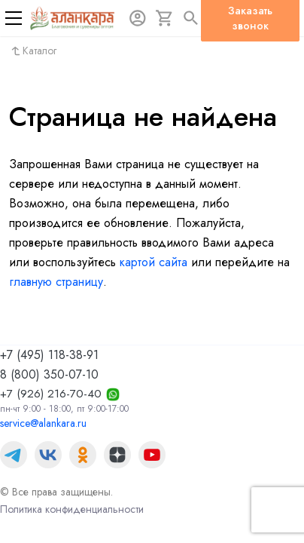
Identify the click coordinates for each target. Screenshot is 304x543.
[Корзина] (165, 18)
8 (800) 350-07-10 (49, 374)
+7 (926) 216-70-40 (51, 393)
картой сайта (153, 262)
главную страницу (56, 281)
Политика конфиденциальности (72, 509)
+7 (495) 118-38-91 (49, 355)
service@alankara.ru (43, 423)
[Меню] (14, 18)
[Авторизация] (137, 18)
